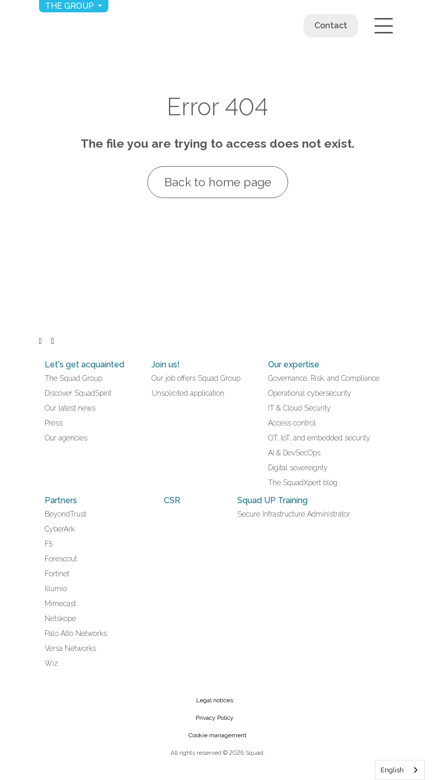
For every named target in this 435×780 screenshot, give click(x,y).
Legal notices (214, 700)
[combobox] (400, 770)
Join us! (166, 364)
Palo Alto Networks (76, 633)
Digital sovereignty (298, 468)
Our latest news (70, 408)
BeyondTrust (65, 514)
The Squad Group (73, 378)
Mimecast (60, 603)
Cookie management (217, 735)
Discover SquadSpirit (78, 393)
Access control (292, 423)
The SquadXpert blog (302, 482)
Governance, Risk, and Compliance (324, 378)
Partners (61, 500)
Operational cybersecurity (309, 393)
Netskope (60, 618)
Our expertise (293, 364)
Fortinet (57, 574)
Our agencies (66, 438)
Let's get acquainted (84, 364)
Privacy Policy (215, 717)
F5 (49, 544)
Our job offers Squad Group (196, 378)
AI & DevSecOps (294, 453)
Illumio (56, 588)
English (392, 770)
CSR (172, 500)
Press (54, 423)
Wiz (51, 663)
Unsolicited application (188, 393)
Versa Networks (70, 648)
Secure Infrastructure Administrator (293, 514)
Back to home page (217, 182)
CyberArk (59, 529)
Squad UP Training (272, 500)
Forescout (61, 559)
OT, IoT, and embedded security (319, 438)
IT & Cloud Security (299, 408)
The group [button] (70, 6)
